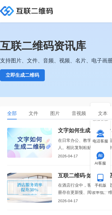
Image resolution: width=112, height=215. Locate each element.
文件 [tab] (33, 113)
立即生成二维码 (22, 75)
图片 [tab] (55, 113)
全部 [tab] (12, 113)
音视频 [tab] (79, 113)
